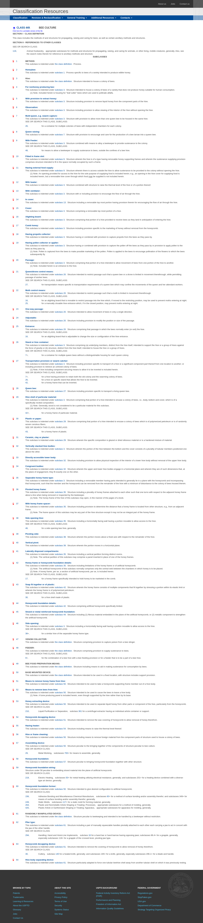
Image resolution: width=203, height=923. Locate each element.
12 (17, 182)
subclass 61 (60, 825)
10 (17, 156)
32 (17, 446)
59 (17, 767)
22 (17, 290)
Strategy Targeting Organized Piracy (154, 909)
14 (17, 199)
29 (17, 397)
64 (17, 860)
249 (27, 802)
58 (17, 759)
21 (17, 271)
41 (17, 551)
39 (17, 534)
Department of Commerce (149, 905)
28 (17, 388)
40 (17, 542)
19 (17, 243)
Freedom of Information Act (108, 904)
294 (27, 835)
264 (27, 805)
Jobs (173, 4)
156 (27, 796)
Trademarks (18, 897)
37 (17, 503)
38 (17, 518)
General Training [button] (77, 17)
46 (17, 623)
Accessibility (60, 893)
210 (27, 711)
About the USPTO (21, 905)
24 (17, 318)
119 (14, 51)
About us (162, 4)
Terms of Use (61, 901)
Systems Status (62, 909)
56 (17, 734)
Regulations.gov (145, 893)
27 (17, 361)
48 (17, 648)
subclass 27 (60, 391)
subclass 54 (60, 728)
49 (17, 663)
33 (17, 457)
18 (17, 234)
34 (17, 466)
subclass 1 (60, 72)
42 (17, 563)
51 (17, 681)
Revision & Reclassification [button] (47, 17)
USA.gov (142, 901)
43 (17, 584)
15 (17, 208)
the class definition (63, 64)
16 (17, 217)
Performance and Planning (108, 900)
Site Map (59, 914)
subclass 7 (60, 134)
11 (17, 168)
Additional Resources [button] (103, 17)
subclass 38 (60, 537)
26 (17, 342)
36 (17, 489)
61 (17, 813)
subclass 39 (60, 545)
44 (17, 603)
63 (17, 844)
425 (27, 808)
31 (17, 437)
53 (17, 701)
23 (17, 309)
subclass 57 (60, 762)
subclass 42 (60, 587)
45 (17, 612)
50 (17, 672)
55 (17, 725)
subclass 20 (60, 274)
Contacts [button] (126, 17)
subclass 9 (60, 159)
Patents (16, 893)
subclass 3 (60, 90)
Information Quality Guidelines (110, 908)
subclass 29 (60, 421)
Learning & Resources (23, 901)
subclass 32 (60, 460)
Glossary (17, 909)
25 (17, 326)
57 (17, 743)
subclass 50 (60, 684)
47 (17, 639)
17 (17, 225)
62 (17, 822)
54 (17, 717)
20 (17, 260)
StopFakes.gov (144, 897)
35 (17, 478)
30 (17, 418)
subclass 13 (60, 202)
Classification (20, 17)
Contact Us (18, 918)
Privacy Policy (61, 897)
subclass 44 (60, 614)
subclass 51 (60, 720)
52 (17, 689)
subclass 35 (60, 492)
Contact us (185, 4)
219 (27, 777)
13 (17, 191)
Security (58, 905)
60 (17, 786)
